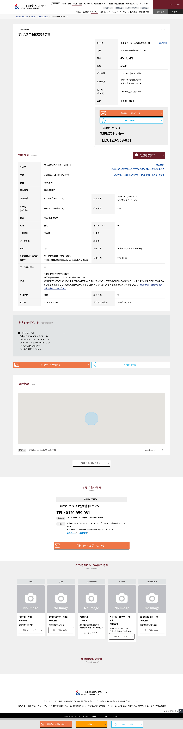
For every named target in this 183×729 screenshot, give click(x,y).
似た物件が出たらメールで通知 (147, 157)
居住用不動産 (119, 4)
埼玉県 (32, 16)
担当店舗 (91, 724)
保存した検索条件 (131, 8)
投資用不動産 (66, 4)
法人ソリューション (142, 4)
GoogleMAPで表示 (151, 453)
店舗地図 (84, 537)
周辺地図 (163, 42)
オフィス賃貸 (88, 4)
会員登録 (160, 11)
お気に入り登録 (127, 724)
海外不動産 (97, 4)
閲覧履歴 (119, 8)
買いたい (95, 12)
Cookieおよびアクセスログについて (121, 715)
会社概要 (21, 715)
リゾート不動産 (108, 4)
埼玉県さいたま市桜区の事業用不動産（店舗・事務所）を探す (137, 170)
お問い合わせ (175, 4)
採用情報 (31, 715)
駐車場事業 (130, 4)
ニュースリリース (43, 715)
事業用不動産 (77, 4)
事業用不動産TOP (82, 12)
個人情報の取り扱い (77, 715)
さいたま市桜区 (43, 16)
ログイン (175, 11)
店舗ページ (72, 537)
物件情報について (59, 715)
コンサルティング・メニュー (118, 12)
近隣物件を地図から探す (90, 467)
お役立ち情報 (144, 12)
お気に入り (108, 8)
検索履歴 (145, 8)
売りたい (103, 12)
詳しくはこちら (29, 639)
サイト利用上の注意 (158, 715)
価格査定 (133, 12)
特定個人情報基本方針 (96, 715)
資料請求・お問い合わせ (56, 724)
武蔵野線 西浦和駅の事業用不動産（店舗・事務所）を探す (139, 177)
